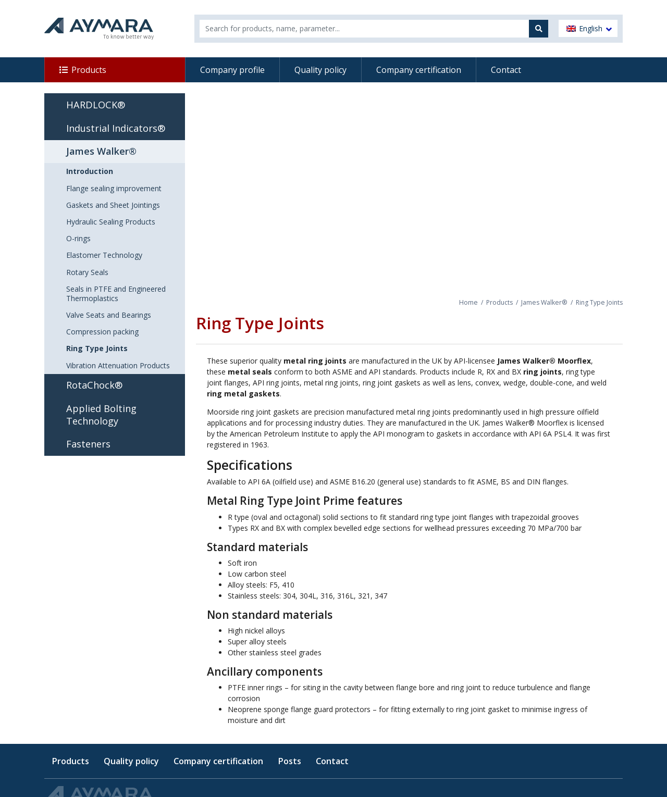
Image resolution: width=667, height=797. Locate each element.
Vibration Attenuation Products (118, 365)
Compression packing (102, 332)
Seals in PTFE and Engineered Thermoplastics (116, 293)
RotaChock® (94, 385)
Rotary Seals (87, 272)
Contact (506, 70)
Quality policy (320, 70)
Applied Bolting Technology (101, 414)
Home (468, 302)
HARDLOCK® (95, 104)
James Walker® (544, 302)
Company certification (418, 70)
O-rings (78, 238)
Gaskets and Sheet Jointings (113, 205)
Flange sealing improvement (114, 188)
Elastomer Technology (104, 255)
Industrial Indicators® (115, 128)
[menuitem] (588, 28)
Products (88, 70)
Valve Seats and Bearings (108, 315)
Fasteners (88, 444)
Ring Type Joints (97, 348)
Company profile (232, 70)
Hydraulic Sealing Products (110, 222)
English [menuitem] (590, 28)
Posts (289, 761)
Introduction (89, 171)
